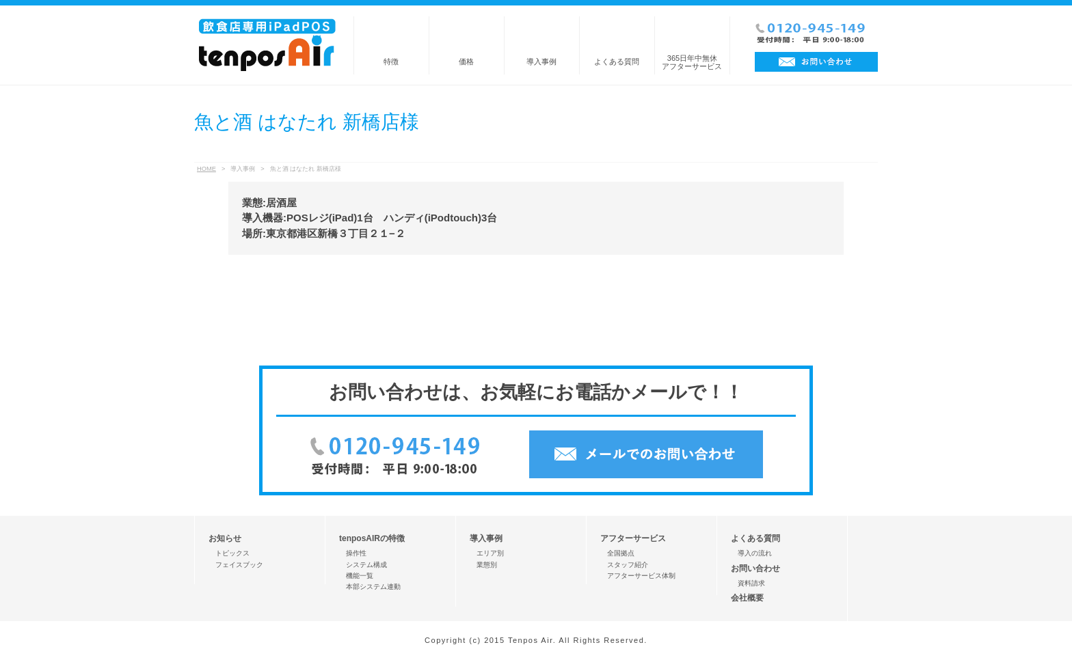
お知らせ (225, 538)
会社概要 (747, 598)
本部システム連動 (373, 586)
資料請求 (751, 583)
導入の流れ (755, 553)
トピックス (232, 553)
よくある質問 (616, 61)
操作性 (356, 553)
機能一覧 (359, 575)
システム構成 (366, 564)
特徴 (391, 61)
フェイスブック (239, 564)
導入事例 (541, 61)
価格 (466, 61)
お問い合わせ (755, 568)
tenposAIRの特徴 (372, 538)
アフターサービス (633, 538)
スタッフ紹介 (627, 564)
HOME (206, 168)
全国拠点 (620, 553)
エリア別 (490, 553)
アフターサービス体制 (641, 575)
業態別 (487, 564)
